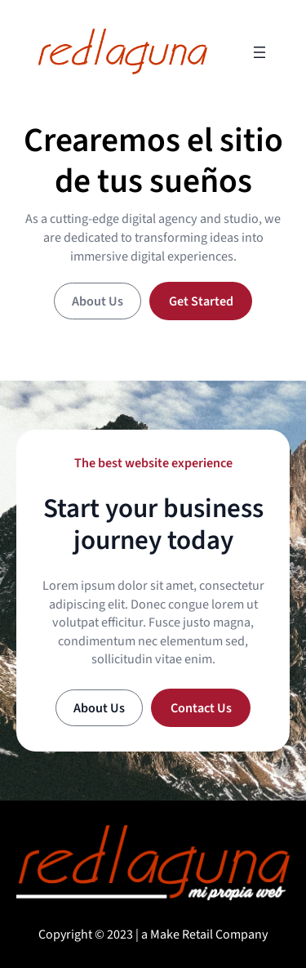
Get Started (201, 301)
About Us (97, 301)
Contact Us (201, 707)
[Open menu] (259, 52)
